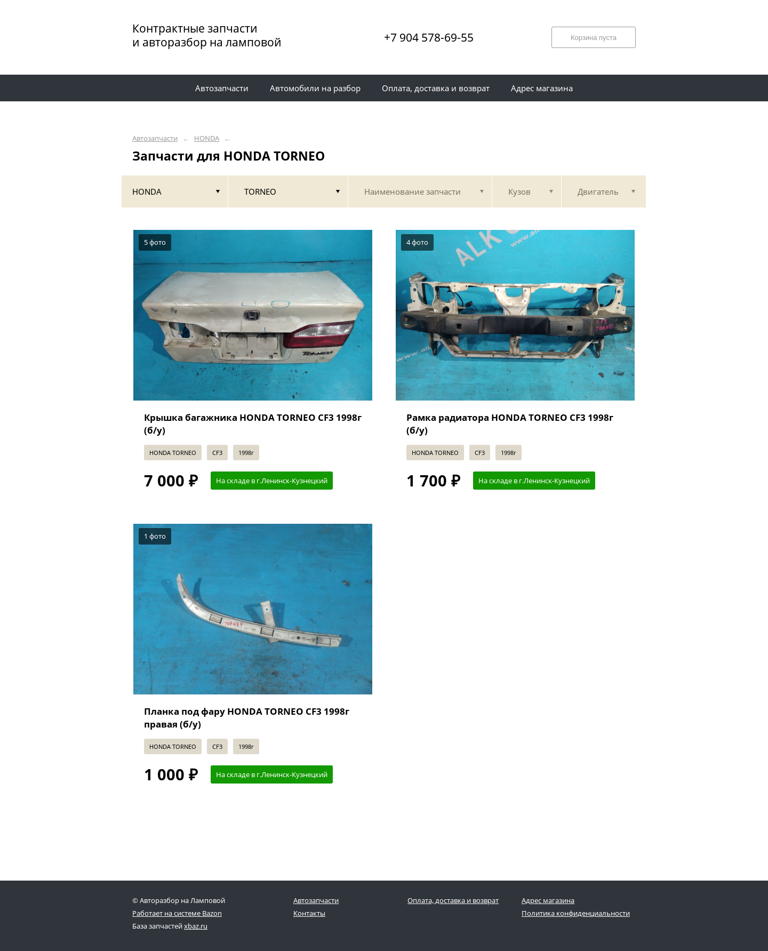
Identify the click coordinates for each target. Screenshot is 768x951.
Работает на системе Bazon (177, 913)
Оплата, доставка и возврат (453, 900)
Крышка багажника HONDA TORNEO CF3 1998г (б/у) (253, 423)
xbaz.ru (195, 926)
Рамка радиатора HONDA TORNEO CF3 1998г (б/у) (509, 423)
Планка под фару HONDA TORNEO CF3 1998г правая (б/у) (246, 717)
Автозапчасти (155, 138)
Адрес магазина (548, 900)
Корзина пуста (594, 38)
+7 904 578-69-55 (429, 37)
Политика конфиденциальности (576, 913)
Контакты (309, 913)
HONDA (206, 138)
